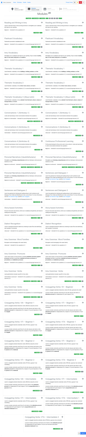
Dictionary (19, 2)
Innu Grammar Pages (54, 179)
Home (14, 2)
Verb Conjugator (66, 179)
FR (83, 2)
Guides (29, 2)
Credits (24, 2)
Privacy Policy (69, 2)
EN (80, 2)
